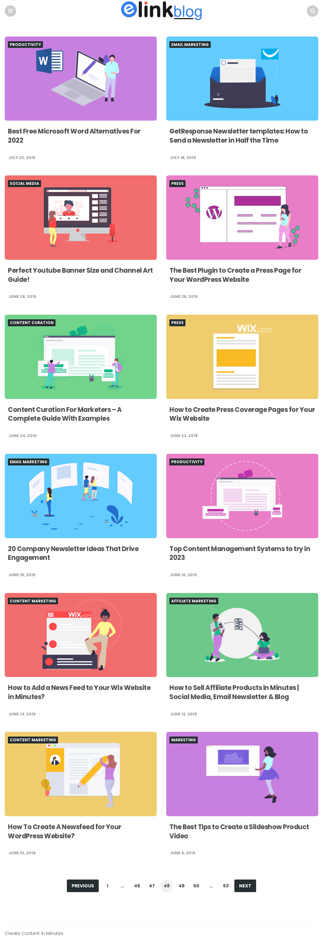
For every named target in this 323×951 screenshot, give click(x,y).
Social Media (24, 184)
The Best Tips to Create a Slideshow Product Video (229, 831)
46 (137, 886)
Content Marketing (33, 601)
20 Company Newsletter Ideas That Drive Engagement (77, 553)
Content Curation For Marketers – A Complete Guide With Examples (68, 414)
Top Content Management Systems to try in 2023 (239, 553)
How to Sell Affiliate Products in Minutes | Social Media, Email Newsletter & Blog (237, 692)
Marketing (183, 740)
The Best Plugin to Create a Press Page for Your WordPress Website (238, 275)
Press (177, 184)
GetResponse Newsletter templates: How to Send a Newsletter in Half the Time (238, 136)
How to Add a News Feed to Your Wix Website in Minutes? (69, 692)
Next (245, 886)
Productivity (25, 45)
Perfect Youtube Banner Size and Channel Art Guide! (77, 275)
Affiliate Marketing (193, 601)
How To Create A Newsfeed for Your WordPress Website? (67, 831)
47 (152, 886)
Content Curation (32, 323)
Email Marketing (190, 45)
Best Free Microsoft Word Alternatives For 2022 (78, 136)
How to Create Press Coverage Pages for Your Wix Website (237, 414)
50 (196, 886)
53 (226, 886)
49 (182, 886)
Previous (83, 886)
